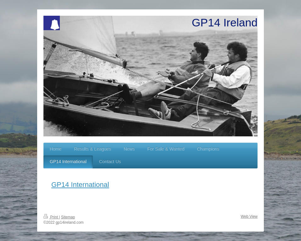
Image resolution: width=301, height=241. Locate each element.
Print (51, 217)
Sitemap (68, 217)
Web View (249, 216)
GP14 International (80, 185)
